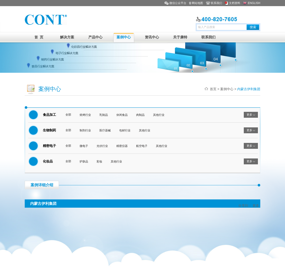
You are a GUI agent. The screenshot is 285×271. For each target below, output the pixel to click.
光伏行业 (102, 146)
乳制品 (103, 115)
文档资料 (234, 3)
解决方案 (67, 37)
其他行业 (158, 115)
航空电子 (141, 146)
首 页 (38, 37)
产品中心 (95, 37)
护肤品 (84, 161)
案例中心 (124, 37)
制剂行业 (85, 130)
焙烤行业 (85, 115)
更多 (255, 205)
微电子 (84, 146)
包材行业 (124, 130)
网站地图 (197, 3)
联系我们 (216, 3)
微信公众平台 (177, 3)
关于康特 (180, 37)
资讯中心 (152, 37)
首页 (213, 89)
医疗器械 (105, 130)
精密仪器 (122, 146)
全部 (68, 114)
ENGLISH (254, 3)
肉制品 (140, 115)
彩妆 (99, 161)
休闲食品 (122, 115)
